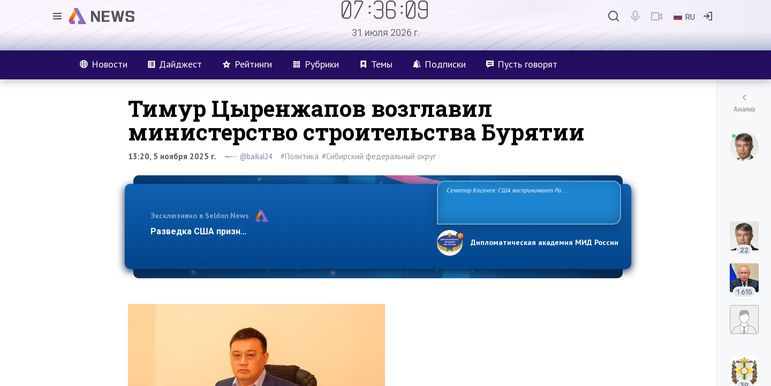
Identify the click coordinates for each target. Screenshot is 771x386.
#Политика (300, 156)
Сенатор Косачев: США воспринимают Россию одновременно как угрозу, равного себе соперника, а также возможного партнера (527, 202)
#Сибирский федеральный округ (379, 156)
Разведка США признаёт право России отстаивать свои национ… (288, 231)
